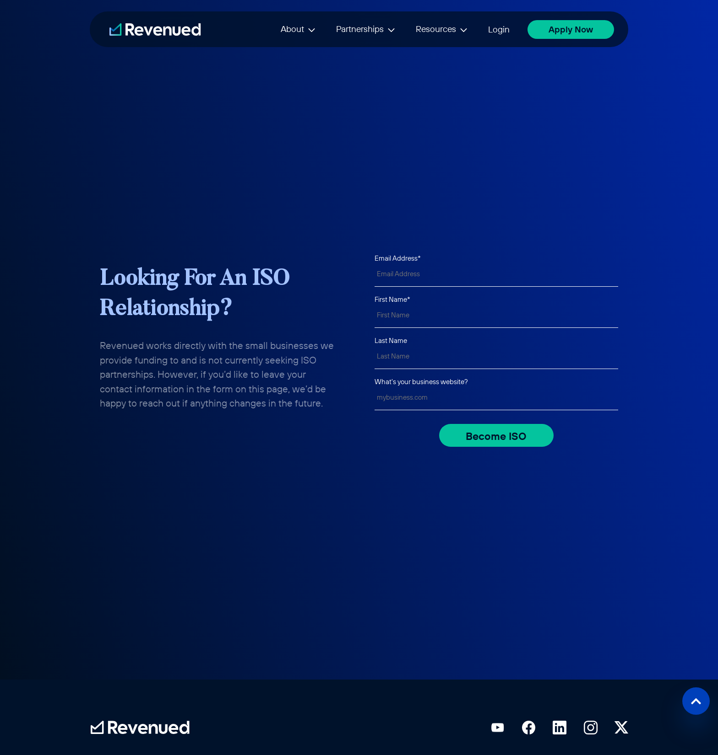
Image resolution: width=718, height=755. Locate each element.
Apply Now (571, 29)
